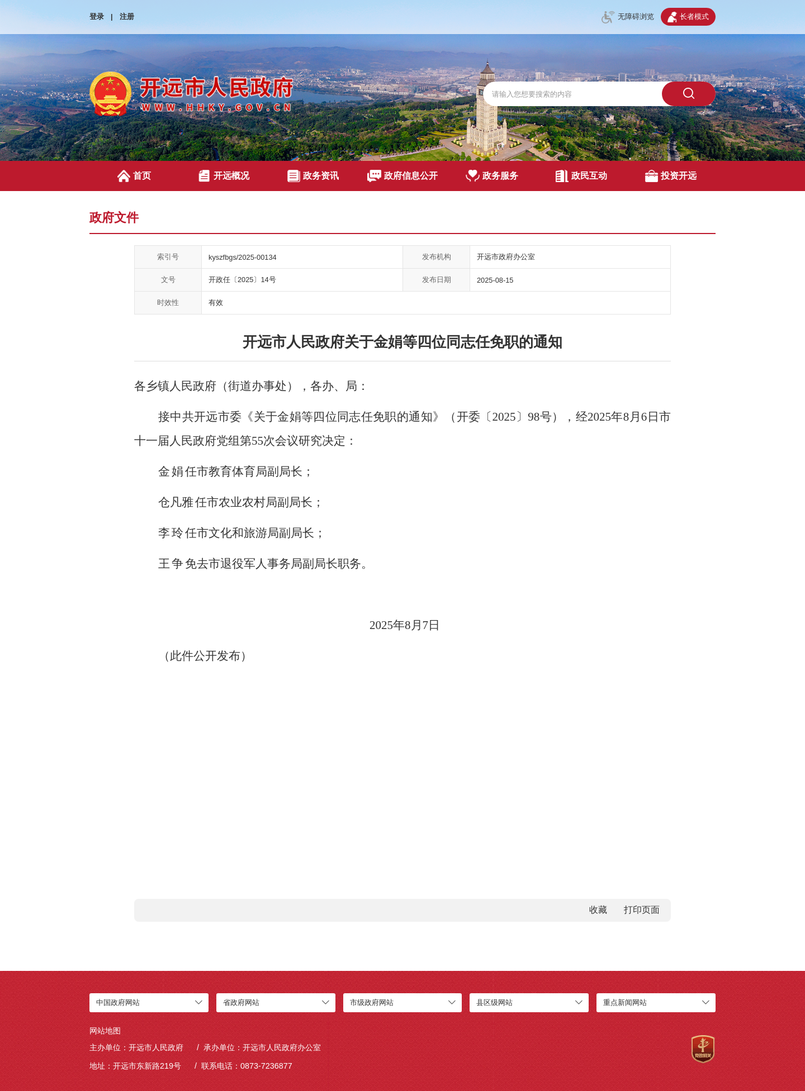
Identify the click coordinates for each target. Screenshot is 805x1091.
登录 (96, 16)
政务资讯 (312, 176)
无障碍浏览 (628, 17)
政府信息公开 (402, 176)
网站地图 (105, 1030)
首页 (134, 176)
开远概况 (223, 176)
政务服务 (492, 176)
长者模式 (688, 17)
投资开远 (670, 176)
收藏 (598, 909)
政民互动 (581, 176)
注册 (127, 16)
